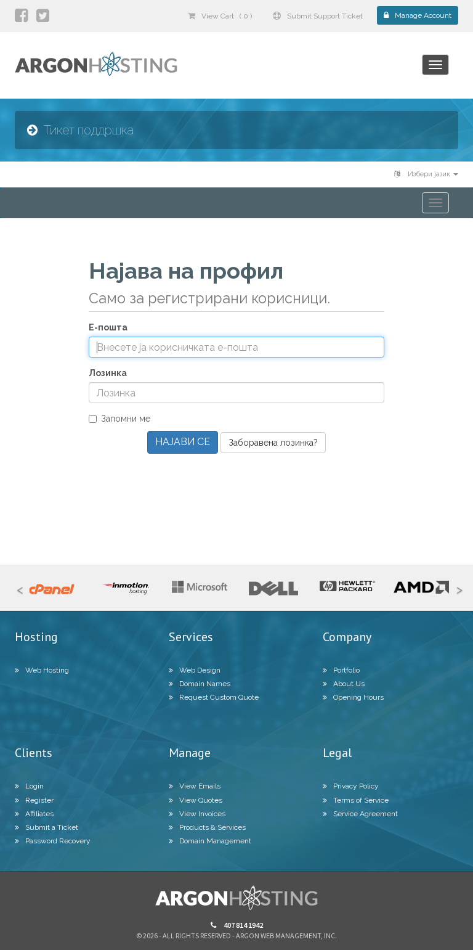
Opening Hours (353, 697)
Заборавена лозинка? (273, 443)
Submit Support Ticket (318, 16)
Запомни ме (119, 419)
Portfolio (341, 670)
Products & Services (207, 827)
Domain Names (199, 683)
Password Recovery (53, 841)
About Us (344, 683)
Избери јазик (426, 174)
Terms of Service (356, 800)
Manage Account (417, 15)
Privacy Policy (351, 786)
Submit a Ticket (46, 827)
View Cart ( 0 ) (220, 16)
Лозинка (108, 373)
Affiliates (34, 813)
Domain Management (210, 841)
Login (29, 786)
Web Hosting (42, 670)
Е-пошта (108, 327)
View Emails (194, 786)
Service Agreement (360, 813)
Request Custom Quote (214, 697)
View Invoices (197, 813)
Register (34, 800)
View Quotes (195, 800)
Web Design (194, 670)
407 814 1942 (237, 925)
